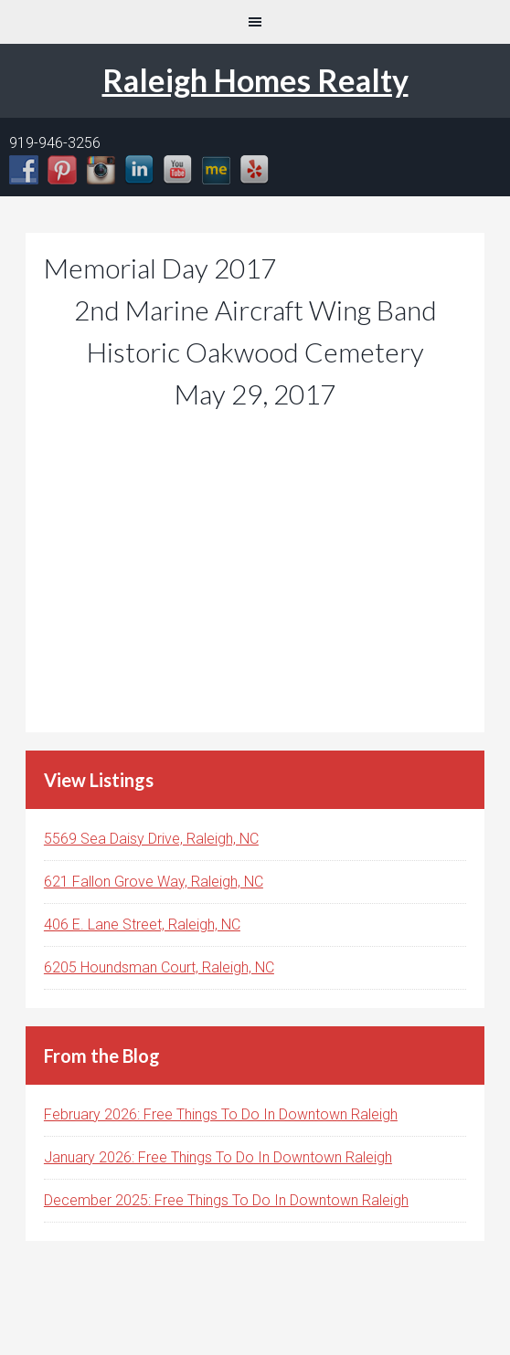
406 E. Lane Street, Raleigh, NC (142, 924)
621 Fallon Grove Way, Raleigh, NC (153, 881)
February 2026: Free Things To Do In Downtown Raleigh (221, 1114)
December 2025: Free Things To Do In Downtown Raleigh (226, 1200)
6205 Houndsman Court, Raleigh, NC (159, 967)
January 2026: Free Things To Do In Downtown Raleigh (218, 1157)
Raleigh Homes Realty (255, 80)
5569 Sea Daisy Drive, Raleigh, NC (151, 838)
